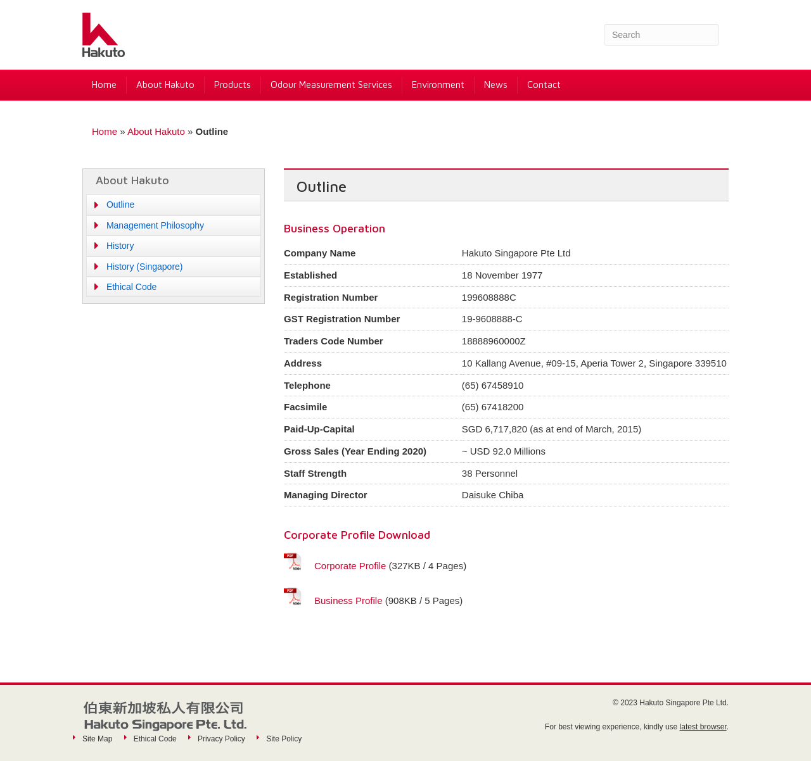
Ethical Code (155, 738)
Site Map (97, 738)
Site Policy (284, 738)
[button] (173, 204)
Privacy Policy (221, 738)
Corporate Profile (350, 565)
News (496, 84)
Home (104, 84)
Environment (438, 84)
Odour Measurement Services (331, 84)
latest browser (703, 726)
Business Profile (348, 600)
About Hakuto (165, 84)
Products (232, 84)
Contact (544, 84)
